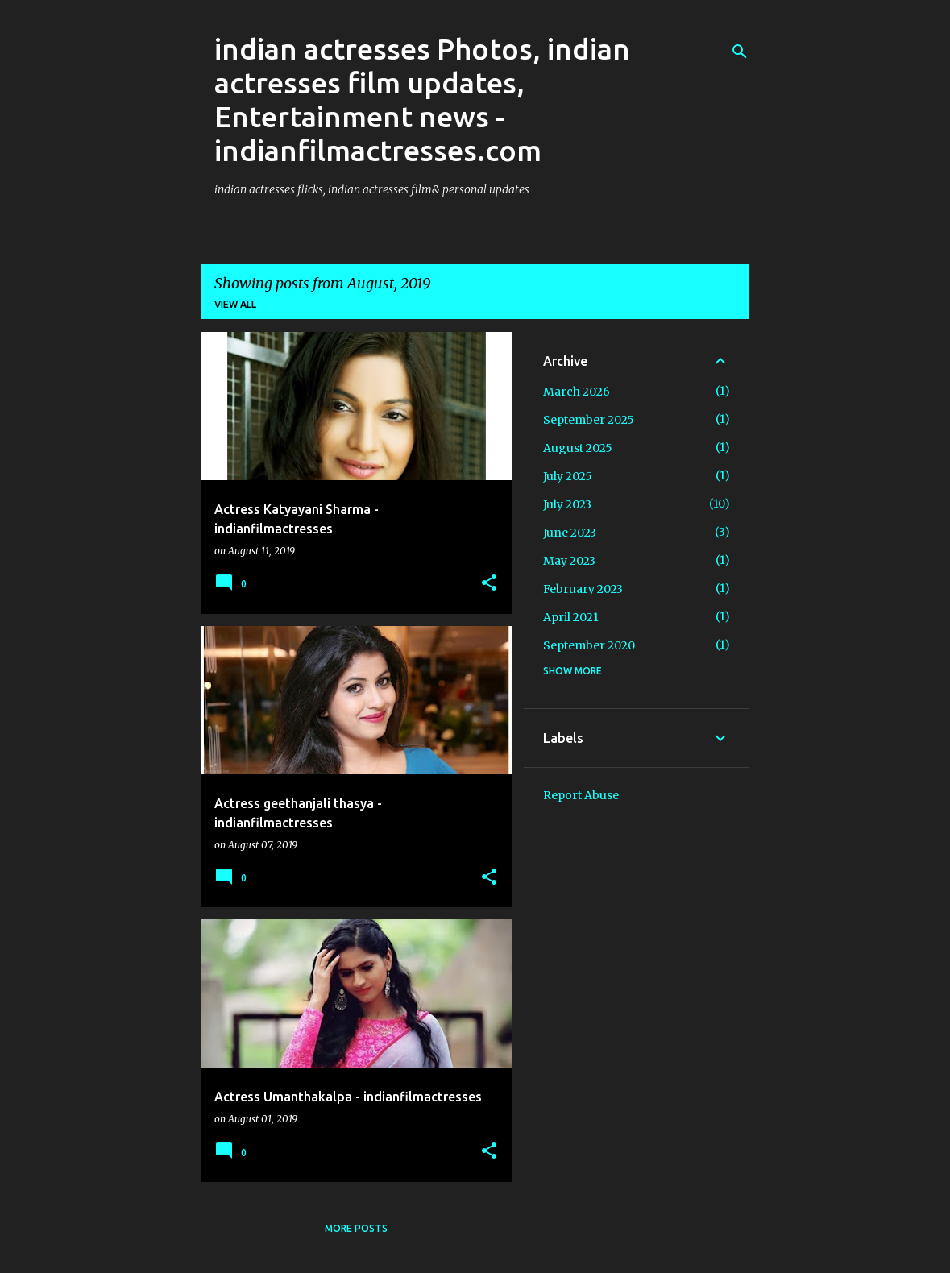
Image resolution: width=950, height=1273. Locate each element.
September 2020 (589, 645)
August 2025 (577, 448)
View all (235, 304)
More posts (356, 1228)
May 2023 (569, 561)
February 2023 (583, 589)
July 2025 (567, 476)
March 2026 (576, 391)
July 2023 (567, 504)
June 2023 (569, 532)
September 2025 (588, 420)
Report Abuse (581, 795)
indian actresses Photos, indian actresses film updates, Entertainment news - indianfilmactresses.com (422, 99)
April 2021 (571, 617)
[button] (489, 584)
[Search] (739, 51)
